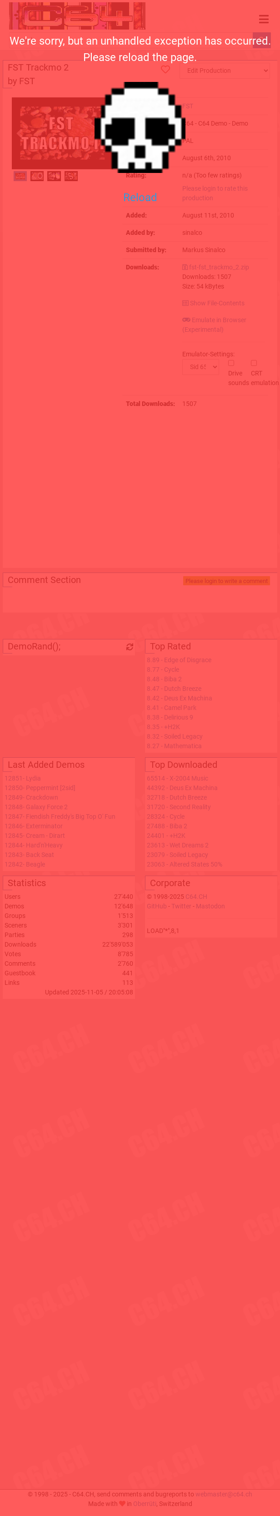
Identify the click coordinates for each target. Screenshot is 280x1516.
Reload (140, 197)
